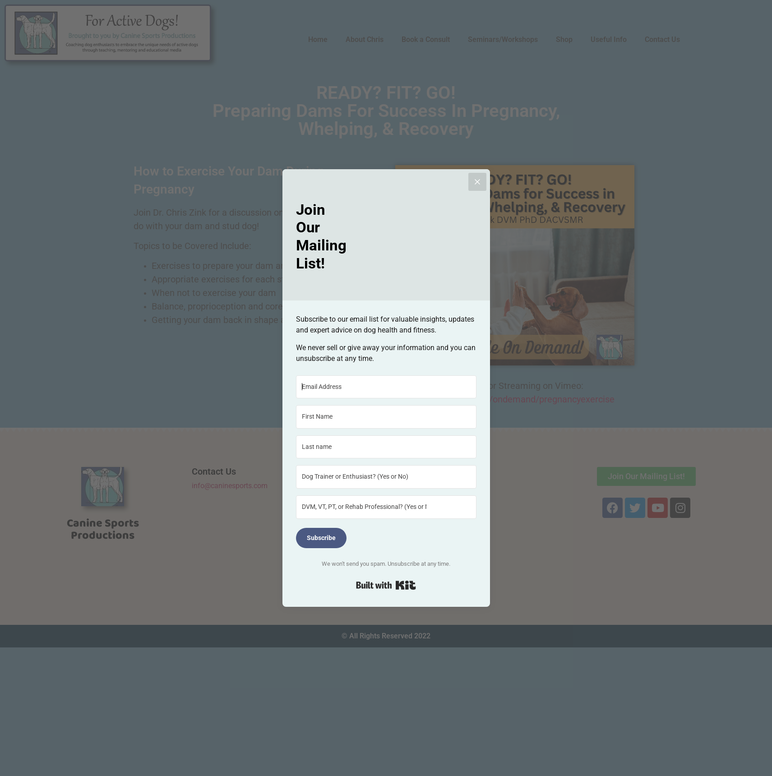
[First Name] (386, 417)
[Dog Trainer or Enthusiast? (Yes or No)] (386, 477)
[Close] (477, 182)
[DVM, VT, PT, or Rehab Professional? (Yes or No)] (386, 507)
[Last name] (386, 447)
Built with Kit (386, 585)
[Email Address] (386, 387)
